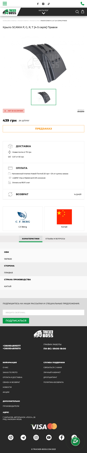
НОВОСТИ (7, 387)
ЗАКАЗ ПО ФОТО (10, 372)
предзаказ (43, 128)
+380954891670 (12, 348)
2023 (54, 449)
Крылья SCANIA (35, 20)
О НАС (5, 367)
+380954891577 (12, 345)
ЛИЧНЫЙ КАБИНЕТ (52, 372)
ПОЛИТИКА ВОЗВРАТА (54, 382)
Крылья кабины (23, 20)
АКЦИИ (6, 392)
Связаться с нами (53, 367)
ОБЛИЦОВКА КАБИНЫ (9, 20)
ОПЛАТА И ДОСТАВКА (12, 377)
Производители (11, 406)
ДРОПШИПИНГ (50, 377)
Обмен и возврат (11, 382)
